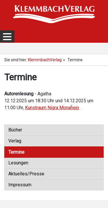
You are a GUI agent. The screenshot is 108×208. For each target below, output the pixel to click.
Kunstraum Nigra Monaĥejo (52, 107)
